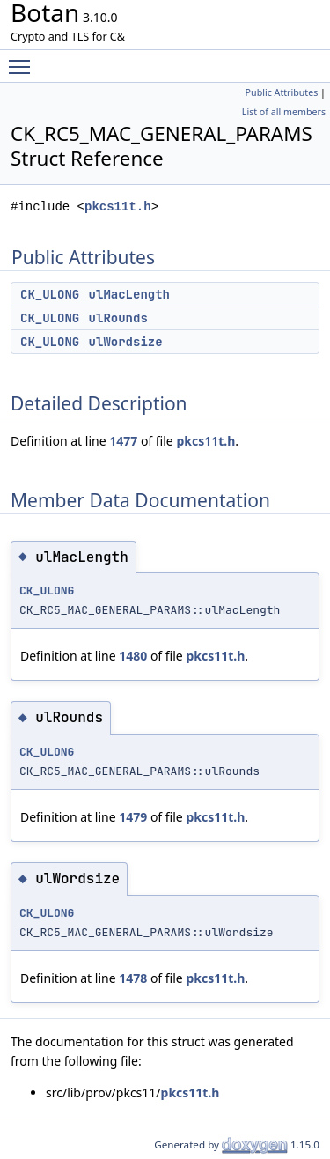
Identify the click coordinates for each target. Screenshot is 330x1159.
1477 (123, 440)
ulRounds (118, 318)
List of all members (284, 112)
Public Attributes (282, 92)
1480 (133, 655)
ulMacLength (129, 294)
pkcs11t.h (117, 206)
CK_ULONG (49, 294)
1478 (133, 978)
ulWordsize (126, 342)
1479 (133, 816)
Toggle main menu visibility (24, 59)
